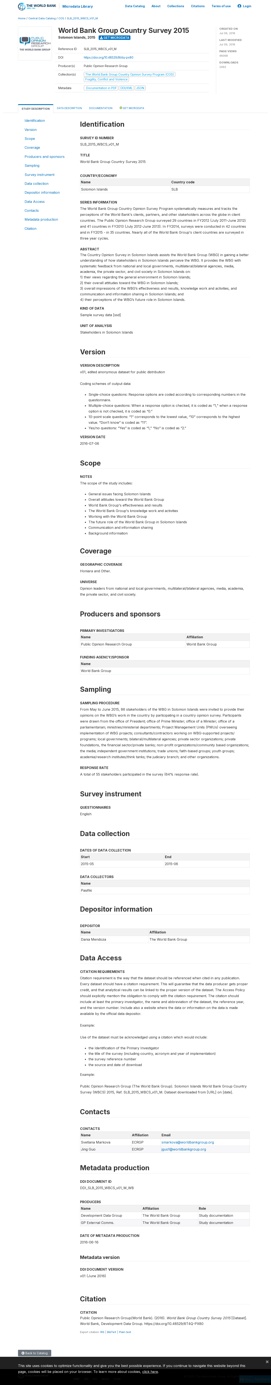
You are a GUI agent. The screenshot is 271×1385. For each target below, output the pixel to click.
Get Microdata (114, 37)
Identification (35, 120)
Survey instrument (39, 174)
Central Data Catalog (42, 18)
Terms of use (221, 6)
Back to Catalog (35, 1352)
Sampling (32, 165)
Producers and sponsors (45, 156)
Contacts (32, 210)
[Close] (267, 1361)
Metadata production (41, 219)
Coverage (32, 147)
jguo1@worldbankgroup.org (184, 1149)
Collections (175, 6)
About (156, 6)
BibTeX (111, 1331)
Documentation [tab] (100, 107)
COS (61, 18)
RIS (102, 1331)
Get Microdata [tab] (132, 107)
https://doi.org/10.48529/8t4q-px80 (108, 57)
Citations (198, 6)
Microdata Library (77, 6)
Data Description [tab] (69, 107)
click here (150, 1372)
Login (244, 6)
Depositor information (42, 192)
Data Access (35, 201)
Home (22, 18)
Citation (30, 228)
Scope (30, 138)
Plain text (125, 1331)
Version (31, 129)
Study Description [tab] (36, 108)
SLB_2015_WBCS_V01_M (82, 18)
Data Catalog (135, 6)
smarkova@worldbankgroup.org (188, 1142)
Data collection (36, 183)
